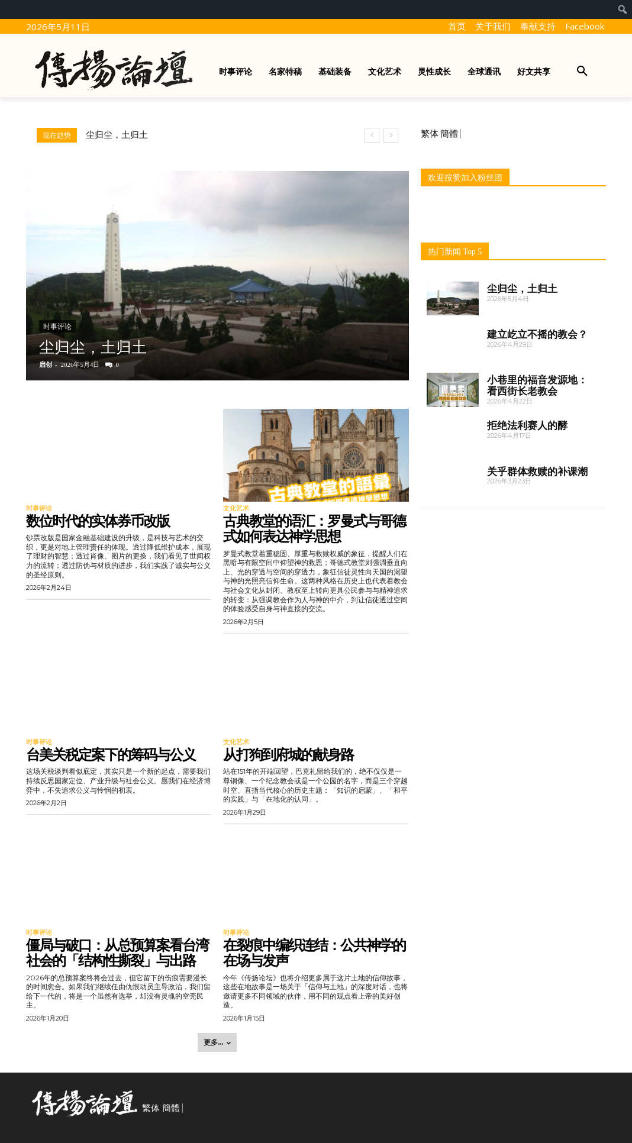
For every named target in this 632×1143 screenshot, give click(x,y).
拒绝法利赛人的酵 (527, 425)
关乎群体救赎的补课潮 (537, 471)
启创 (45, 364)
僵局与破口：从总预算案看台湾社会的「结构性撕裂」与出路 (117, 953)
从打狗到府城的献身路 (288, 754)
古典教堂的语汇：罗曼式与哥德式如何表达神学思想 (314, 528)
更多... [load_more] (217, 1042)
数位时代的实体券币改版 (97, 520)
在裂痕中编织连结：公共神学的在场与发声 (314, 953)
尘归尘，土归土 (117, 135)
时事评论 (57, 326)
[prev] (372, 135)
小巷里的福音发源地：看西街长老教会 (537, 385)
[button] (582, 71)
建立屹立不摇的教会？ (537, 334)
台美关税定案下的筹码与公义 (110, 754)
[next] (390, 135)
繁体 (429, 133)
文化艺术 (236, 508)
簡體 (449, 133)
